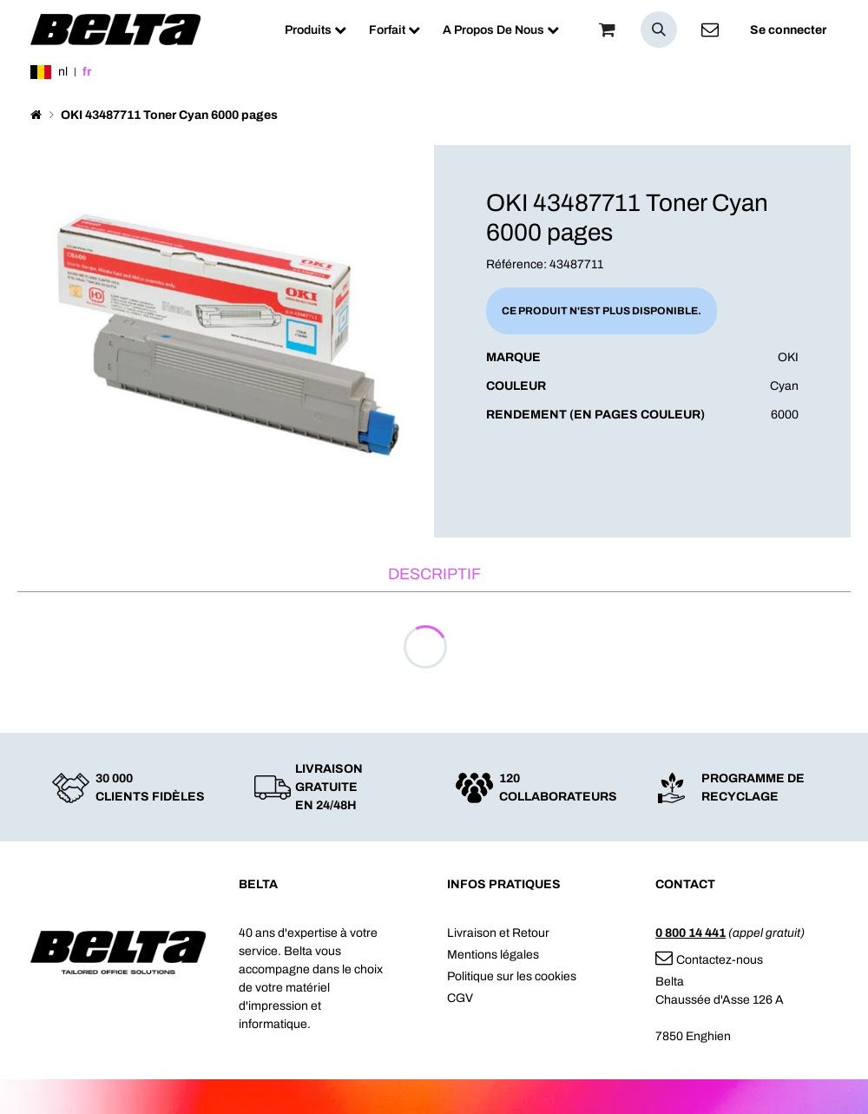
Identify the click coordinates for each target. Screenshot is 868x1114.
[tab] (434, 575)
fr (86, 71)
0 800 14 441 (690, 932)
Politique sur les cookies (511, 976)
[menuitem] (315, 30)
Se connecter (788, 29)
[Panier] (607, 29)
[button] (659, 29)
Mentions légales (493, 954)
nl (63, 71)
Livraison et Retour (498, 932)
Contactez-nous (709, 959)
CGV (460, 998)
